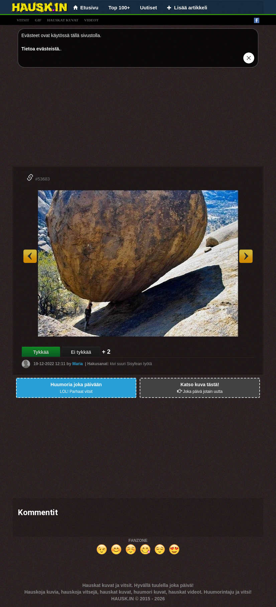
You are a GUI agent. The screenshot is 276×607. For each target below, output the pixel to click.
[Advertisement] (138, 119)
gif (38, 20)
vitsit (23, 20)
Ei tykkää (81, 352)
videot (91, 20)
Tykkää (40, 352)
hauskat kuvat (63, 20)
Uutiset (148, 7)
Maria (77, 363)
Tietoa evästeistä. (40, 48)
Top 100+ (119, 7)
